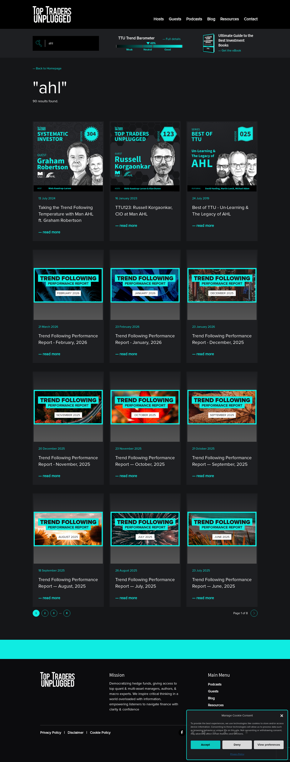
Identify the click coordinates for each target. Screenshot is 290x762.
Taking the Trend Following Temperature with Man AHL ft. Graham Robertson (65, 214)
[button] (282, 716)
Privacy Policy (237, 754)
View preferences (269, 744)
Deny (237, 744)
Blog (211, 19)
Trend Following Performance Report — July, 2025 (145, 583)
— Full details (171, 39)
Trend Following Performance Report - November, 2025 (68, 461)
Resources (229, 19)
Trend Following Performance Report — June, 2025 (222, 583)
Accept (205, 744)
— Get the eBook (229, 50)
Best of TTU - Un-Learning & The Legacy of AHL (220, 211)
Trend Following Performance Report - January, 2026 (145, 339)
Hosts (159, 19)
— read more (49, 232)
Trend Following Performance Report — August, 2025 (68, 583)
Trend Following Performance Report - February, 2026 (68, 339)
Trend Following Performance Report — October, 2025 (145, 461)
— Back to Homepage (47, 68)
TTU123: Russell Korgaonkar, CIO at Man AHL (144, 211)
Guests (175, 19)
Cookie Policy (100, 732)
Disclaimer (75, 732)
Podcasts (194, 19)
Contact (251, 19)
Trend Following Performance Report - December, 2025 (222, 339)
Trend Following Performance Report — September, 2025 (222, 461)
